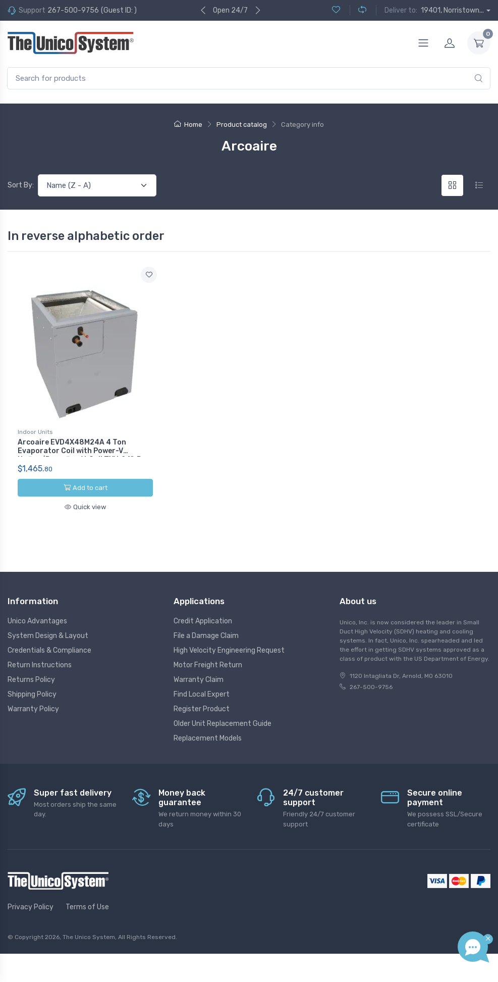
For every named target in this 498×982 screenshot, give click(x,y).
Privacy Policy (30, 907)
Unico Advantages (37, 621)
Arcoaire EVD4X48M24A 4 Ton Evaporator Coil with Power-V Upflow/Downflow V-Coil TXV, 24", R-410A (81, 455)
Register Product (202, 709)
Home (188, 124)
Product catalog (241, 124)
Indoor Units (35, 431)
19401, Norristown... (452, 10)
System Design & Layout (48, 635)
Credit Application (203, 621)
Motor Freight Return (208, 665)
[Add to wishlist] (149, 275)
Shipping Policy (32, 694)
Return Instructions (40, 665)
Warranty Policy (33, 709)
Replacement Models (208, 738)
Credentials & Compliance (49, 650)
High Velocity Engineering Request (229, 650)
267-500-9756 (73, 10)
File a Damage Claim (206, 635)
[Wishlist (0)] (336, 10)
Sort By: (21, 185)
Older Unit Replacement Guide (222, 723)
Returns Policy (31, 679)
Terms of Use (87, 907)
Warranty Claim (199, 679)
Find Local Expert (202, 694)
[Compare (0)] (358, 10)
